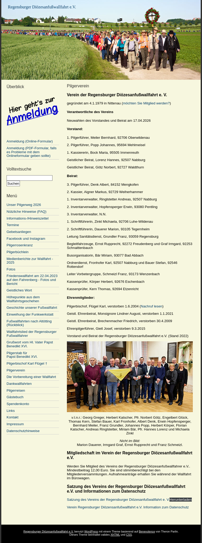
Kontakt (12, 417)
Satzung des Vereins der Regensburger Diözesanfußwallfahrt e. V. (118, 500)
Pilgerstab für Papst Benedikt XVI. (22, 355)
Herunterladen (180, 500)
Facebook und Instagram (26, 239)
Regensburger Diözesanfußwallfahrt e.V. (42, 7)
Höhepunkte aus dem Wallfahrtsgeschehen (23, 299)
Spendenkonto (18, 404)
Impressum (15, 424)
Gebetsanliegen (19, 232)
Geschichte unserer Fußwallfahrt (32, 308)
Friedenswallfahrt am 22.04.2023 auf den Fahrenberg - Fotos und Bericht (32, 279)
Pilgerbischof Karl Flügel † (27, 363)
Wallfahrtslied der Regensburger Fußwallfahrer (32, 334)
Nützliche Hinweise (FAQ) (26, 212)
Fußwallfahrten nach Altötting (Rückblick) (29, 323)
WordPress (91, 531)
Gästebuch (15, 397)
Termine (13, 225)
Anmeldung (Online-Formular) (33, 139)
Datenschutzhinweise (23, 431)
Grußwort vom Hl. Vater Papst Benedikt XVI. (30, 344)
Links (11, 411)
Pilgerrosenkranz (20, 245)
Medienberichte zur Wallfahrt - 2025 (30, 261)
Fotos (11, 269)
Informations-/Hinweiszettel (28, 218)
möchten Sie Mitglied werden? (146, 103)
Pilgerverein (16, 370)
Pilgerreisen (16, 390)
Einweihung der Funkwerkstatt (30, 314)
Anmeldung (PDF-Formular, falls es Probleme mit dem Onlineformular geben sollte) (31, 152)
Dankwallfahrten (19, 384)
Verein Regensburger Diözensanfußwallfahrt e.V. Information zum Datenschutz (128, 507)
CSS (129, 534)
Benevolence (147, 531)
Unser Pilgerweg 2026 (24, 205)
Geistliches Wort (19, 290)
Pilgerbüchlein (18, 252)
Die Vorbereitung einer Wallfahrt (31, 377)
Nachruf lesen (151, 306)
